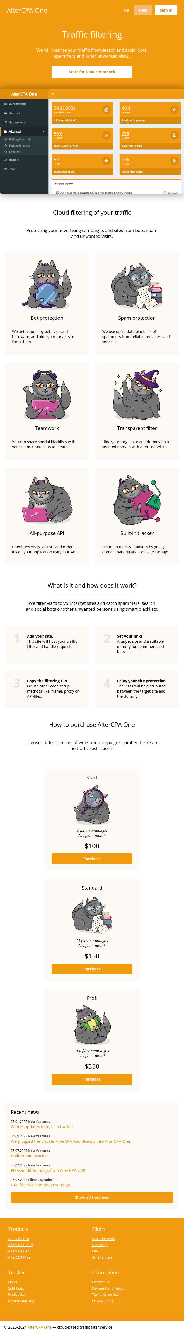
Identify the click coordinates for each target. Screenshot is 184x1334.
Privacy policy (103, 1300)
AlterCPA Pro (18, 1238)
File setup (100, 1244)
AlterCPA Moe (19, 1257)
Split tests (16, 1288)
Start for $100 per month (92, 71)
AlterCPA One (27, 10)
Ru (126, 10)
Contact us (100, 1282)
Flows (12, 1282)
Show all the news (92, 1197)
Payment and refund (108, 1288)
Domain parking (21, 1300)
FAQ (95, 1251)
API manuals (102, 1257)
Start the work (103, 1238)
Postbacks (16, 1294)
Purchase (92, 858)
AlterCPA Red (19, 1251)
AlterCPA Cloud (20, 1244)
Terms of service (105, 1294)
